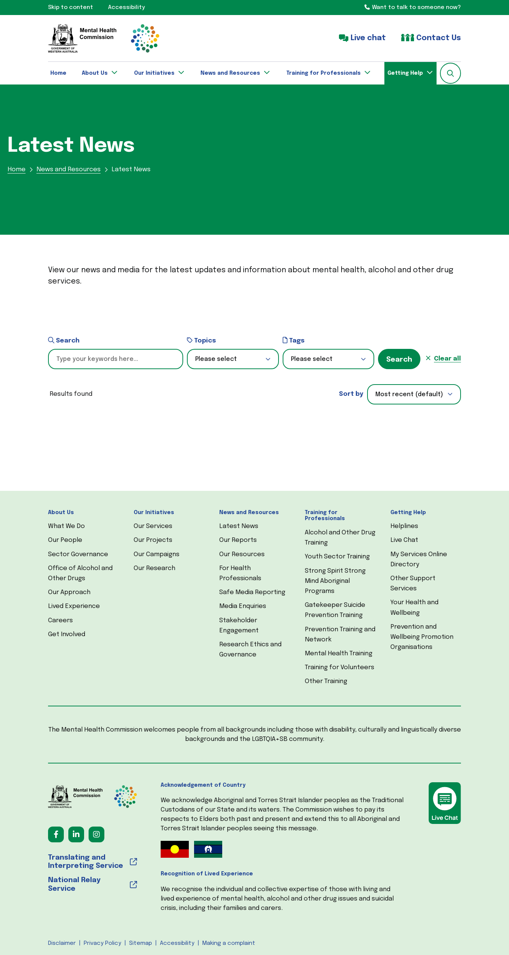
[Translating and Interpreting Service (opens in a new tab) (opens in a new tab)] (92, 862)
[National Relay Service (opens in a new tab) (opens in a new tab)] (92, 884)
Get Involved (66, 634)
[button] (450, 73)
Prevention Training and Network (340, 634)
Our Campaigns (156, 554)
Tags (293, 340)
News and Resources (249, 512)
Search (64, 340)
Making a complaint (228, 943)
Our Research (154, 568)
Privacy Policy (102, 943)
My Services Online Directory (418, 559)
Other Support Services (412, 583)
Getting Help (408, 512)
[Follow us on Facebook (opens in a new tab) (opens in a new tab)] (56, 834)
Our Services (153, 526)
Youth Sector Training (337, 557)
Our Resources (242, 554)
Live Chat (404, 540)
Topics (201, 340)
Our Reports (238, 540)
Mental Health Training (338, 653)
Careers (60, 620)
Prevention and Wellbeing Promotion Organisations (421, 637)
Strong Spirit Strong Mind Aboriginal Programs (335, 581)
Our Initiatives (154, 512)
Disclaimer (62, 943)
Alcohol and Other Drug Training (340, 538)
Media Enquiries (242, 606)
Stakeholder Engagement (239, 625)
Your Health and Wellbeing (414, 607)
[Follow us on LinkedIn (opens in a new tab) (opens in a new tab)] (76, 834)
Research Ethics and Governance (250, 649)
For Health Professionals (240, 573)
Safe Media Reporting (252, 592)
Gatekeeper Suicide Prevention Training (335, 610)
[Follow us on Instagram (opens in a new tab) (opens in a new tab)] (96, 834)
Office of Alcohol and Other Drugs (80, 573)
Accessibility (177, 943)
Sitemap (140, 943)
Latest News (238, 526)
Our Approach (69, 592)
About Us (61, 512)
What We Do (66, 526)
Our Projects (153, 540)
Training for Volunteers (339, 667)
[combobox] (414, 394)
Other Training (326, 681)
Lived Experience (74, 606)
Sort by (351, 394)
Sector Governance (78, 554)
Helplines (404, 526)
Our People (65, 540)
